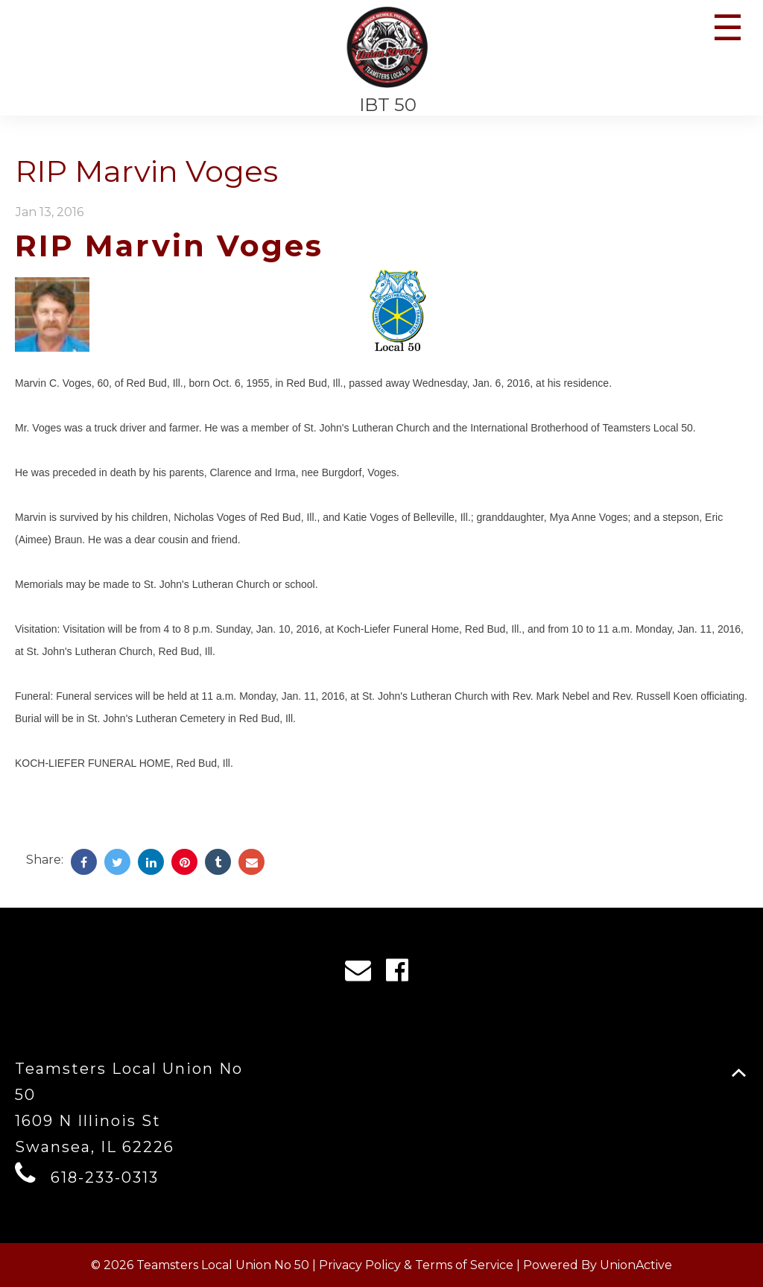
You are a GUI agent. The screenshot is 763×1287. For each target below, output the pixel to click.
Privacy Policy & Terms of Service (416, 1265)
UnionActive (636, 1265)
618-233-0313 (105, 1177)
